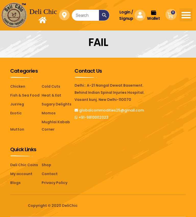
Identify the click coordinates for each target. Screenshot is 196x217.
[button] (185, 14)
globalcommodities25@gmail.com (109, 110)
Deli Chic (43, 12)
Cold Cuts (51, 86)
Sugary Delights (56, 104)
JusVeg (17, 104)
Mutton (17, 129)
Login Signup (126, 15)
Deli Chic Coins (24, 164)
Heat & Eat (51, 95)
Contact (50, 173)
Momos (49, 113)
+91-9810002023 (91, 117)
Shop (46, 164)
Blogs (15, 182)
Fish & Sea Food (25, 95)
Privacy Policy (54, 182)
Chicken (17, 86)
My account (21, 173)
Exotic (16, 113)
